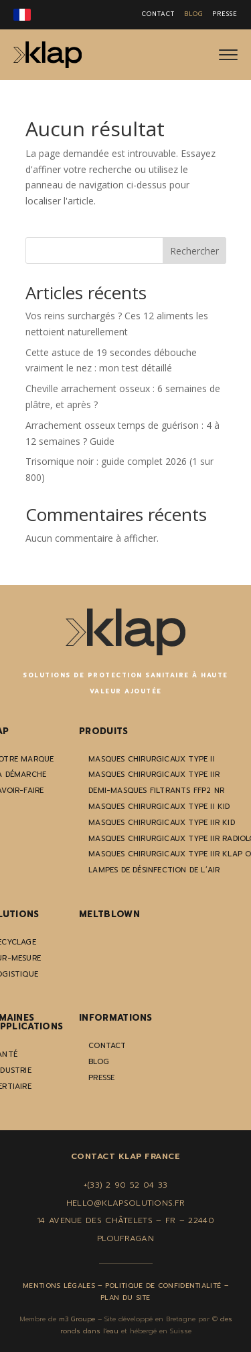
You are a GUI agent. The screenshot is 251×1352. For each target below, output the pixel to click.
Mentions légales (59, 1286)
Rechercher (194, 250)
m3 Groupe (77, 1319)
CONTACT (158, 14)
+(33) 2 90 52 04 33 (126, 1185)
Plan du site (125, 1298)
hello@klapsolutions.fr (125, 1203)
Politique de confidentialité (163, 1286)
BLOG (193, 14)
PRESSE (225, 14)
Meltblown (109, 914)
